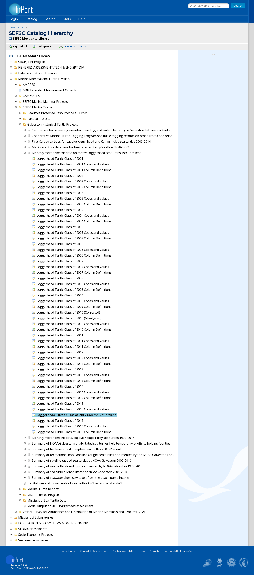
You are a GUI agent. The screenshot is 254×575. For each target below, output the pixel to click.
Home (12, 27)
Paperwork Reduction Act (177, 551)
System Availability (124, 551)
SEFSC (21, 27)
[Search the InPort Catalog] (208, 5)
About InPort (69, 551)
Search (50, 19)
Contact (84, 551)
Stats (67, 19)
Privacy (142, 551)
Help (82, 19)
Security (154, 551)
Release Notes (101, 551)
